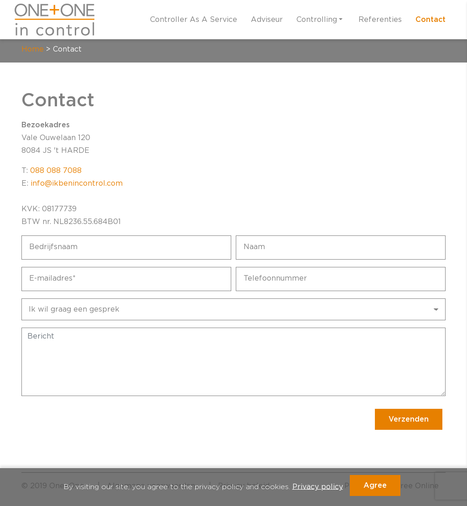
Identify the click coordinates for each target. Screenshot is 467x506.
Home (32, 49)
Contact (430, 19)
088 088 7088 (56, 170)
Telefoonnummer (275, 278)
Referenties (380, 19)
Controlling (316, 19)
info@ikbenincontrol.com (77, 183)
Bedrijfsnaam (53, 246)
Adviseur (267, 19)
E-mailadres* (52, 278)
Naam (254, 246)
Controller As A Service (193, 19)
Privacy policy (317, 486)
